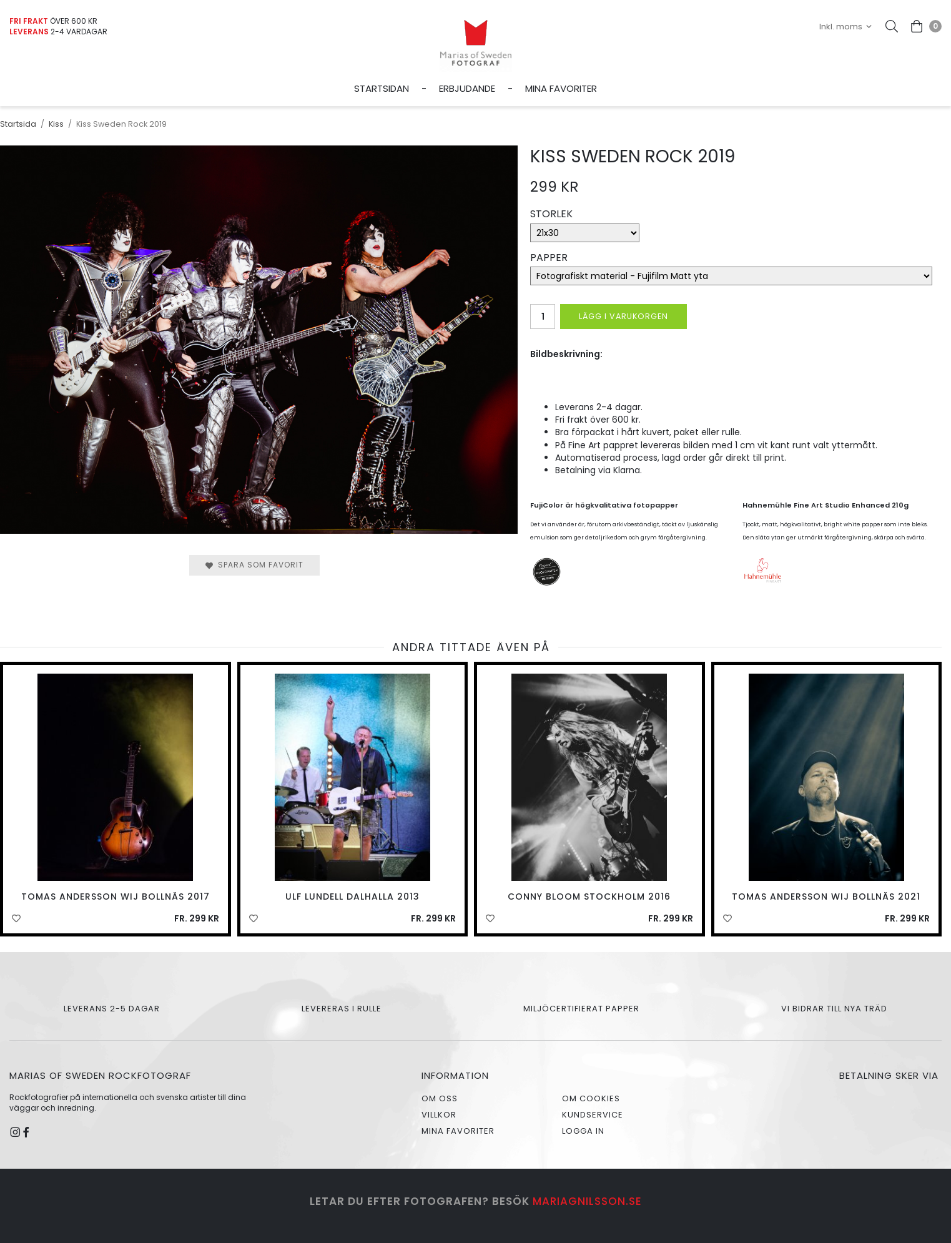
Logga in (583, 1131)
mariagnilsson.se (587, 1201)
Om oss (439, 1098)
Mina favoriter (561, 88)
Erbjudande (467, 88)
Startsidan (381, 88)
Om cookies (591, 1098)
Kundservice (592, 1115)
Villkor (438, 1115)
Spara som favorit (254, 564)
